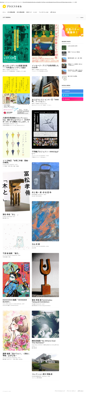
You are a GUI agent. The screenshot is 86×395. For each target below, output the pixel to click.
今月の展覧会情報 (11, 12)
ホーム (4, 12)
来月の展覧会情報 (20, 12)
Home (77, 17)
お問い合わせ (53, 12)
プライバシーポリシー (71, 391)
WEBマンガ (28, 12)
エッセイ (35, 12)
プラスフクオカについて (60, 391)
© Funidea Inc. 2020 (7, 391)
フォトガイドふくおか (43, 12)
